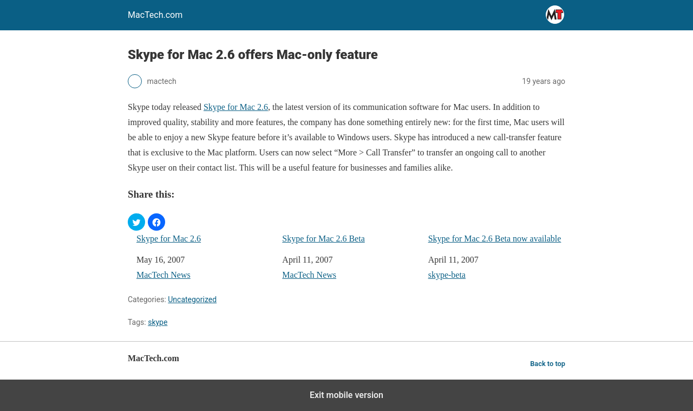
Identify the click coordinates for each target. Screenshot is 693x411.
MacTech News (163, 274)
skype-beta (447, 274)
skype (157, 322)
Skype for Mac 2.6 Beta (323, 238)
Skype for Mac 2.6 (236, 107)
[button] (136, 222)
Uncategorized (192, 299)
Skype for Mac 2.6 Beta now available (494, 238)
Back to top (547, 364)
